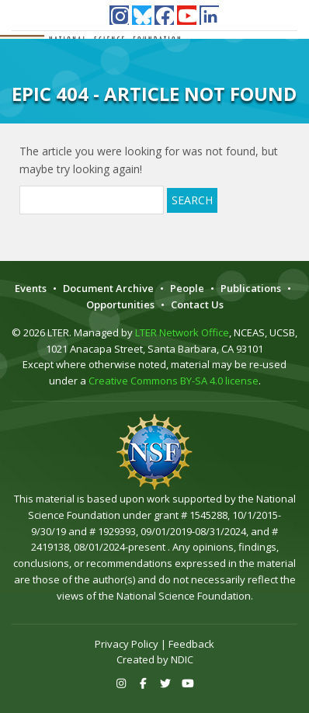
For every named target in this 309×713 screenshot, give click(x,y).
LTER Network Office (182, 332)
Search (192, 200)
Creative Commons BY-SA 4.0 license (174, 381)
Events (31, 288)
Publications (250, 288)
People (187, 288)
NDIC (182, 659)
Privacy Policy (126, 644)
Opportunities (120, 304)
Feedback (191, 644)
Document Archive (108, 288)
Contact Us (197, 304)
